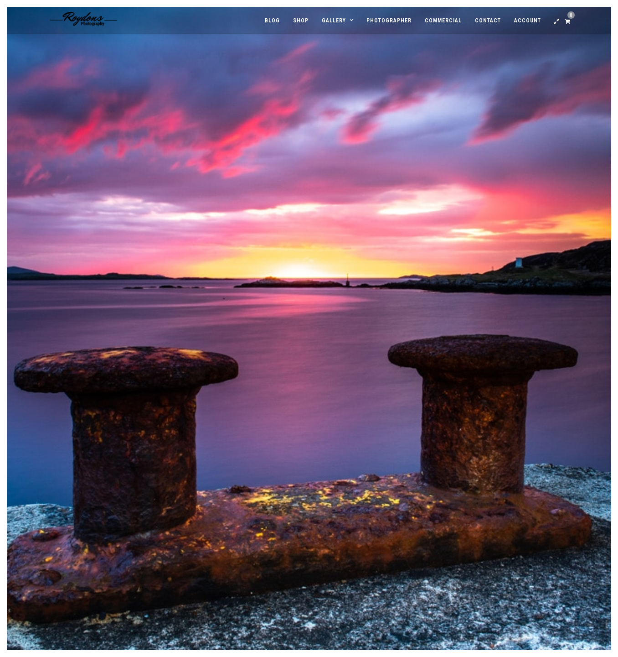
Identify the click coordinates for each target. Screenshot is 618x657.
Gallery (334, 20)
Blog (272, 20)
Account (527, 20)
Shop (301, 20)
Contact (488, 20)
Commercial (443, 20)
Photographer (389, 20)
